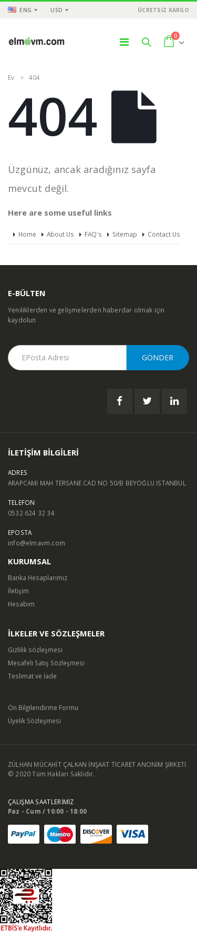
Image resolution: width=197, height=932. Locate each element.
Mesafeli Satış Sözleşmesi (46, 663)
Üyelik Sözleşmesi (34, 720)
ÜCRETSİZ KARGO (163, 10)
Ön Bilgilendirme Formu (43, 707)
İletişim (18, 590)
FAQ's (93, 234)
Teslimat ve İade (32, 676)
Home (27, 234)
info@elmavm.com (36, 543)
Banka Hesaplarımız (37, 577)
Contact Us (164, 234)
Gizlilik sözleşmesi (35, 649)
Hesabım (21, 604)
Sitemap (124, 234)
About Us (60, 234)
